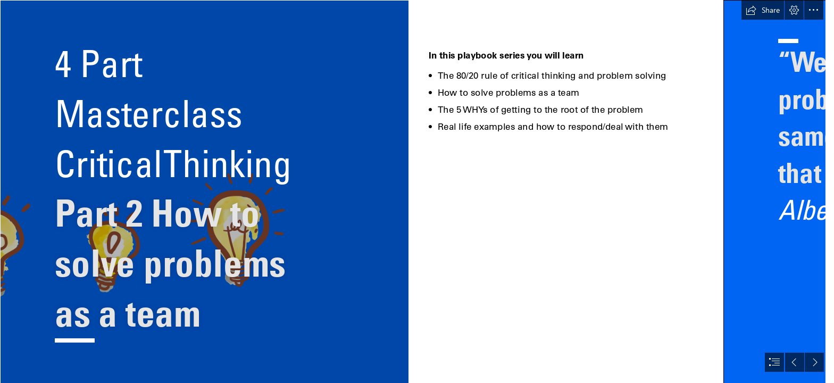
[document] (417, 191)
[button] (762, 10)
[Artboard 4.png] (204, 191)
